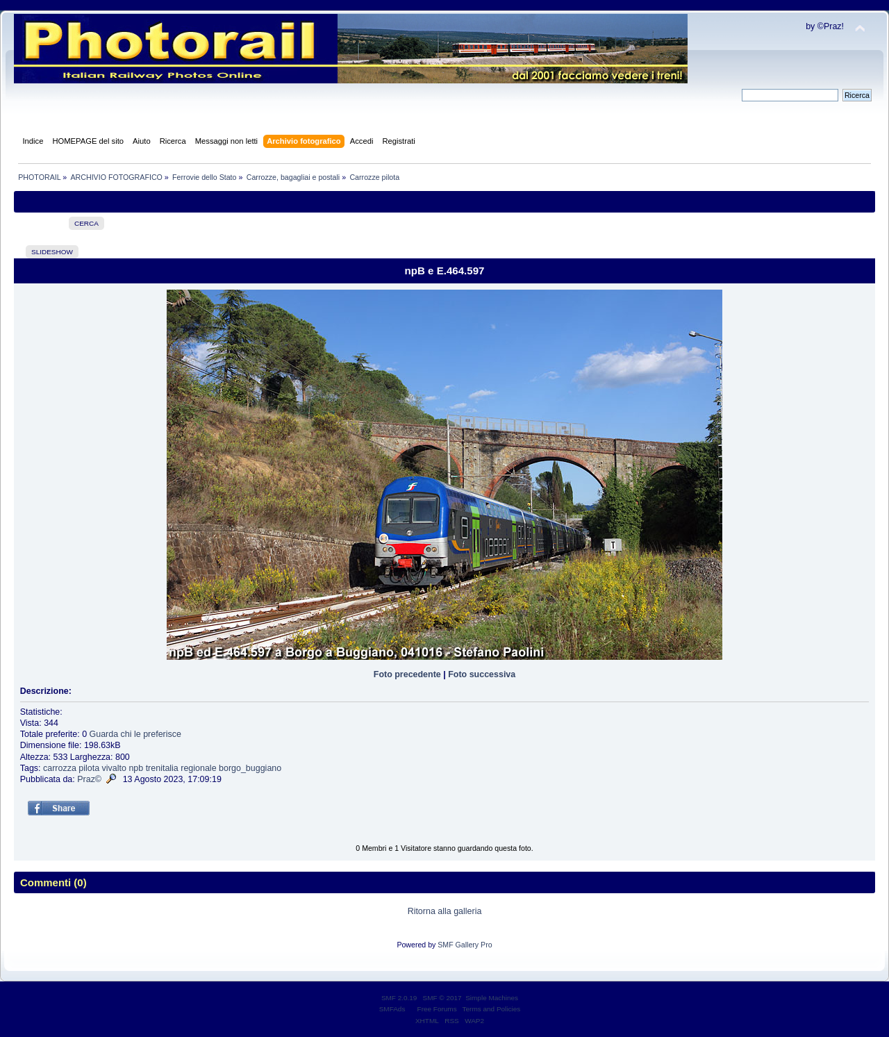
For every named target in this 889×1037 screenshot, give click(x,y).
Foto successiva (481, 674)
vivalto (114, 768)
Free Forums (437, 1009)
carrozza (59, 768)
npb (135, 768)
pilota (88, 768)
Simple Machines (491, 998)
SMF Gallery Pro (465, 944)
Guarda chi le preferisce (135, 734)
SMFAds (392, 1009)
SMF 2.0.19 (399, 998)
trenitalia (162, 768)
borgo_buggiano (250, 768)
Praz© (89, 779)
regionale (198, 768)
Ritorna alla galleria (445, 911)
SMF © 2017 (442, 998)
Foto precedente (407, 674)
